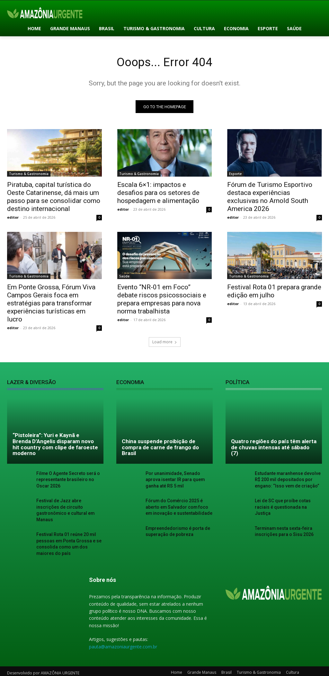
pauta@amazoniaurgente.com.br (123, 638)
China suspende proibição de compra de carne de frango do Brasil (160, 449)
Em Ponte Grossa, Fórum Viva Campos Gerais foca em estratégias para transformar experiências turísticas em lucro (51, 305)
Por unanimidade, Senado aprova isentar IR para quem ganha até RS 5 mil (178, 480)
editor (13, 218)
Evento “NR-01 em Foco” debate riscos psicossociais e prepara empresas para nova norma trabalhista (161, 301)
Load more (164, 343)
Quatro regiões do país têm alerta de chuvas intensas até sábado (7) (273, 449)
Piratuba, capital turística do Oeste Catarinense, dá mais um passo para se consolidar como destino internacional (53, 198)
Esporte (235, 175)
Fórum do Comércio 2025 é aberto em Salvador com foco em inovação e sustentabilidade (178, 506)
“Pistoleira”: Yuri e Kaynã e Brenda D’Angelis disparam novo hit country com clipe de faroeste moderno (55, 446)
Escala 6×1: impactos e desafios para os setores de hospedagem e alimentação (158, 194)
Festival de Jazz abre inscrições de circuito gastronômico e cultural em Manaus (67, 506)
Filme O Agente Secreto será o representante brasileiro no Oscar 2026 (69, 480)
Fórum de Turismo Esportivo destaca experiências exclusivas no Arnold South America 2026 (269, 198)
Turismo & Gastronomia (29, 175)
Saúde (124, 278)
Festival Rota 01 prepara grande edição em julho (274, 293)
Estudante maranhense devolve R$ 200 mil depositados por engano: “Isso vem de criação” (287, 480)
